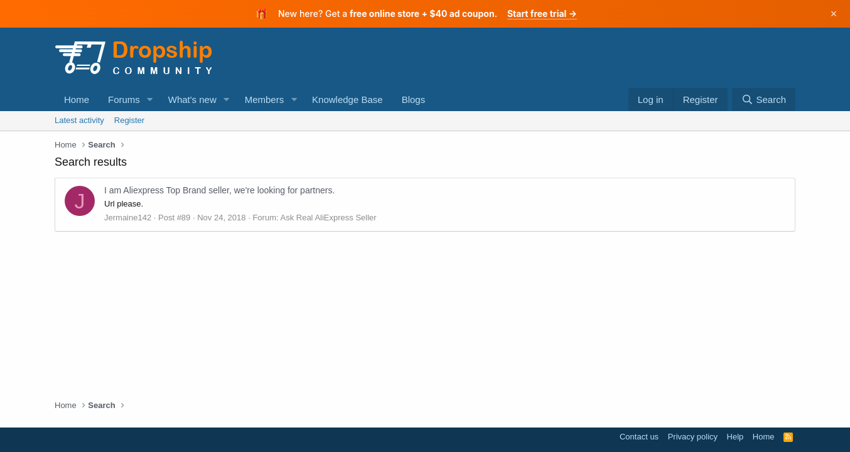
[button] (150, 99)
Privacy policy (693, 436)
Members (264, 99)
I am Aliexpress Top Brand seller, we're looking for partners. (219, 190)
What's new (192, 99)
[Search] (763, 99)
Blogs (414, 99)
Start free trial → (542, 13)
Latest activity (79, 120)
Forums (124, 99)
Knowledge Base (347, 99)
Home (76, 99)
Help (735, 436)
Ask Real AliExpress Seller (328, 217)
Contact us (639, 436)
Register (129, 120)
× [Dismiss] (834, 14)
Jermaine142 (127, 217)
